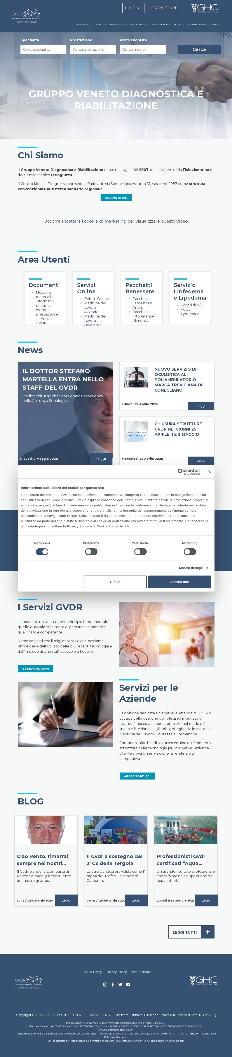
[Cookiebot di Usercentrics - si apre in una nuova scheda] (181, 472)
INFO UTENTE (138, 24)
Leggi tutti (193, 932)
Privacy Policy (116, 972)
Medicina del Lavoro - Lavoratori (95, 320)
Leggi (101, 459)
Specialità (29, 40)
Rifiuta (115, 582)
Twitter (120, 986)
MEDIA (177, 24)
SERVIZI (100, 24)
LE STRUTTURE (163, 8)
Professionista (133, 40)
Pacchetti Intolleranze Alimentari (143, 316)
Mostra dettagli (191, 568)
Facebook (113, 985)
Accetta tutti (179, 582)
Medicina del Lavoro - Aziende (95, 307)
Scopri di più (191, 305)
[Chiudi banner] (209, 471)
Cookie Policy (92, 972)
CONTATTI (214, 24)
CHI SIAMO (83, 24)
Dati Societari (140, 972)
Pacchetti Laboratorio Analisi (142, 303)
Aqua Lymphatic (190, 311)
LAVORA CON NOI (196, 24)
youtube (128, 985)
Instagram (105, 985)
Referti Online (96, 299)
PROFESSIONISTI (119, 24)
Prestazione (81, 40)
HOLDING (133, 8)
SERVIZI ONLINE (161, 24)
